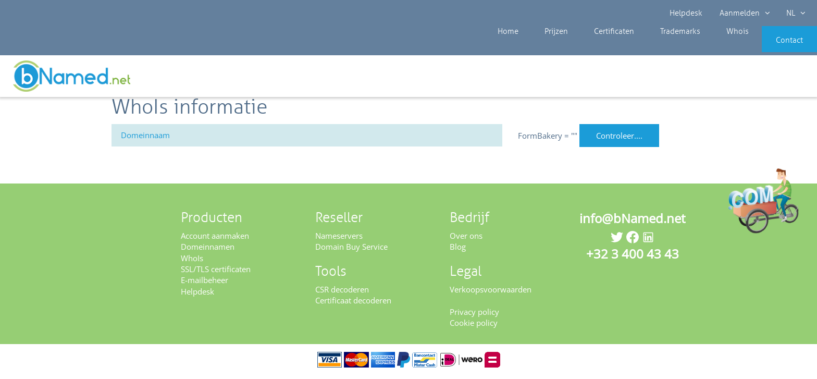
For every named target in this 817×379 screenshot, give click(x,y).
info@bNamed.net (632, 221)
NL (794, 13)
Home (505, 47)
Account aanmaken (215, 239)
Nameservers (339, 239)
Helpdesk (686, 13)
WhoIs (192, 261)
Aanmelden (744, 13)
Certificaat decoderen (353, 304)
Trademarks (653, 47)
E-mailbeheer (204, 283)
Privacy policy (474, 315)
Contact (773, 47)
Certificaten (594, 47)
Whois (702, 47)
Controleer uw (779, 79)
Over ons (466, 239)
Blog (458, 250)
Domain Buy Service (351, 250)
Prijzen (545, 47)
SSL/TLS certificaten (216, 272)
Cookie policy (474, 326)
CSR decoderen (342, 292)
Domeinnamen (207, 250)
